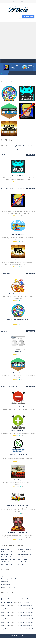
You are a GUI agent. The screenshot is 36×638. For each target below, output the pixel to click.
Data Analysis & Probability (13, 188)
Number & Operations (10, 386)
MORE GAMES (31, 154)
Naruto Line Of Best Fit (18, 209)
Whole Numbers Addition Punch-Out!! (18, 505)
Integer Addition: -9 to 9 (18, 430)
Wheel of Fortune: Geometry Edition (18, 319)
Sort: (2, 82)
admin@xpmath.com (15, 150)
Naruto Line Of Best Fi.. (24, 549)
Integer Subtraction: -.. (24, 551)
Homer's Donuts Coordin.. (8, 556)
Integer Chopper (18, 480)
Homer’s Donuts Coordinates (18, 294)
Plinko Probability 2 (18, 234)
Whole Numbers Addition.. (8, 559)
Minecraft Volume (18, 373)
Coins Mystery (14, 73)
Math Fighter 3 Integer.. (24, 562)
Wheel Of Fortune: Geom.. (8, 562)
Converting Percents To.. (24, 554)
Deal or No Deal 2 (18, 260)
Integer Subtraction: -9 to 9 (18, 407)
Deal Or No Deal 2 (22, 564)
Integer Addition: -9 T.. (7, 554)
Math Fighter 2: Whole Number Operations (22, 146)
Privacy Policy (24, 150)
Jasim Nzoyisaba (6, 599)
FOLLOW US (22, 1)
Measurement (7, 331)
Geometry (5, 273)
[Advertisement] (18, 40)
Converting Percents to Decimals (18, 454)
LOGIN (14, 1)
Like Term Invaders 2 (18, 175)
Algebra (4, 155)
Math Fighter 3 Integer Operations (18, 532)
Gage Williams (5, 606)
